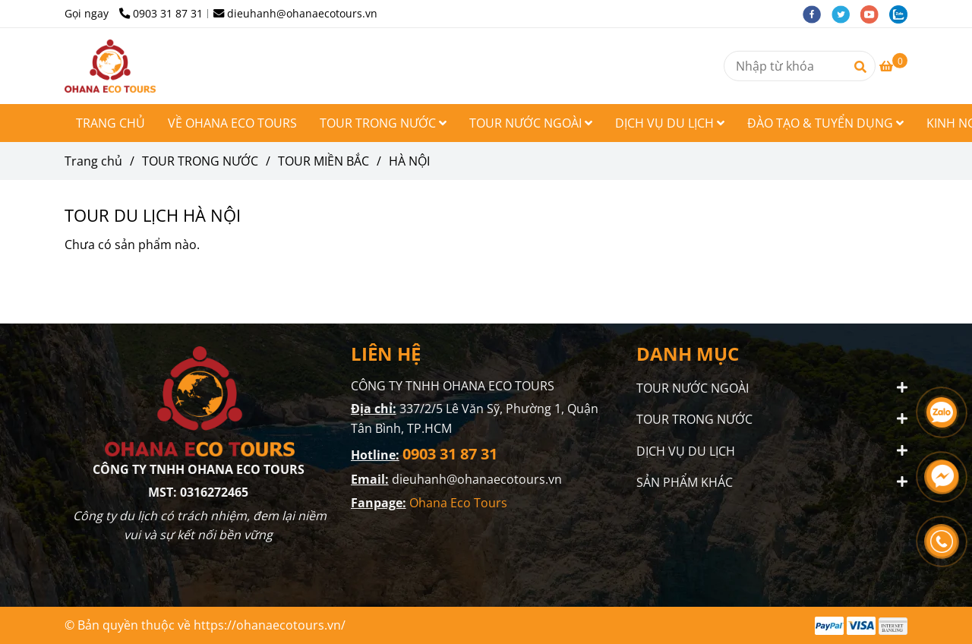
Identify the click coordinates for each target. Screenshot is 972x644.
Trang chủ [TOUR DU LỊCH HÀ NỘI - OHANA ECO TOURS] (93, 161)
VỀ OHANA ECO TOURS (232, 123)
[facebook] (817, 13)
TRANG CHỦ (110, 123)
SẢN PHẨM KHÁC (684, 481)
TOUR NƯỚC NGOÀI (530, 123)
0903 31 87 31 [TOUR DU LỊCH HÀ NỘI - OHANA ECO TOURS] (161, 13)
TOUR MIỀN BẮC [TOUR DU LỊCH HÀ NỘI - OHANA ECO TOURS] (323, 161)
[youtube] (874, 13)
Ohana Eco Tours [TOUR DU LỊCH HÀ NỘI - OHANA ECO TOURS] (459, 502)
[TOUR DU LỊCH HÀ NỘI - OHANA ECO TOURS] (893, 66)
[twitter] (846, 13)
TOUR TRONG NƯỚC (383, 123)
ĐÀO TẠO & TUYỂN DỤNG (825, 123)
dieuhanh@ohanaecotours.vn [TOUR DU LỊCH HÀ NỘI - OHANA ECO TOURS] (295, 13)
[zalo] (902, 13)
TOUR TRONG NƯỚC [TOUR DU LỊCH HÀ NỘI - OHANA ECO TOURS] (200, 161)
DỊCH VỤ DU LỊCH (669, 123)
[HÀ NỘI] (110, 66)
